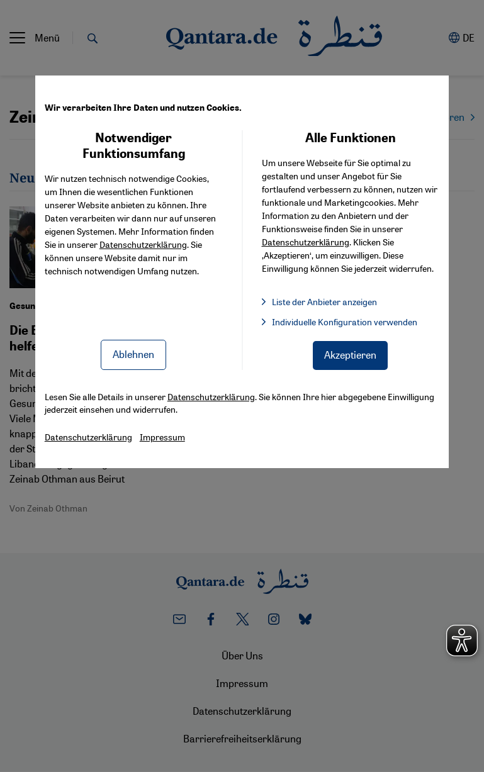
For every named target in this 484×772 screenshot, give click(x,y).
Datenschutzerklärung (143, 244)
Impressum (162, 436)
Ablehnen (133, 354)
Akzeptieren (350, 354)
